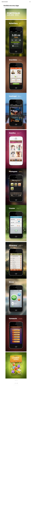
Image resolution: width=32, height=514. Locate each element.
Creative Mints (5, 1)
